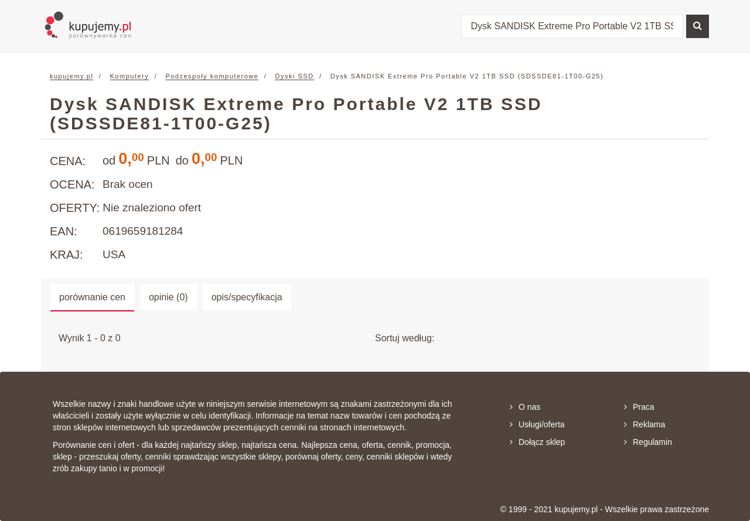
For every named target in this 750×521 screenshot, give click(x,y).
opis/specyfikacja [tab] (247, 297)
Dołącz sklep (537, 442)
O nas (525, 407)
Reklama (644, 424)
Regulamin (648, 442)
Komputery (129, 76)
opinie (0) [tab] (168, 297)
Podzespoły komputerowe (211, 76)
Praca (639, 407)
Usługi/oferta (537, 424)
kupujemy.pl (71, 76)
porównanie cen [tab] (92, 297)
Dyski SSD (294, 76)
